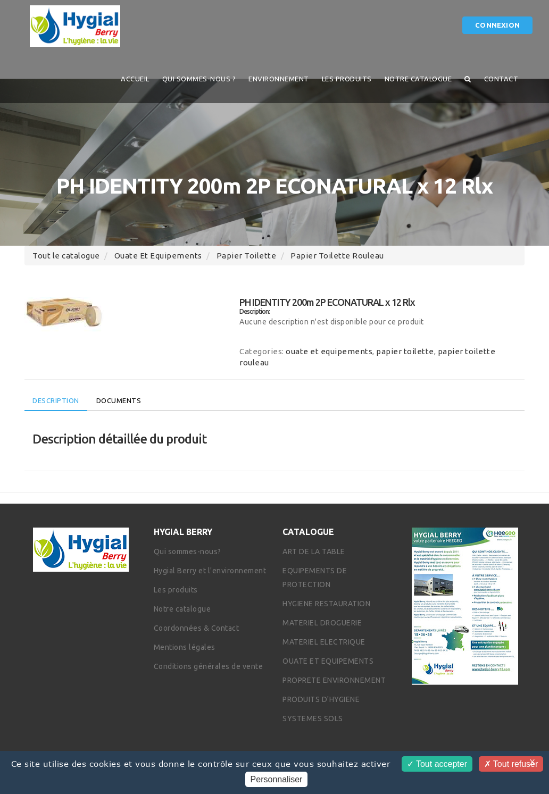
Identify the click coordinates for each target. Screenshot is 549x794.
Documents (119, 400)
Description (55, 400)
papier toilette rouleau (337, 255)
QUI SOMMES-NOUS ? (199, 78)
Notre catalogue (418, 78)
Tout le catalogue (66, 255)
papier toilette (247, 255)
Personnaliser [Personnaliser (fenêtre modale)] (277, 779)
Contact (501, 78)
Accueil (135, 78)
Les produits (347, 78)
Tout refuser (511, 763)
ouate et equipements (158, 255)
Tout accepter (437, 763)
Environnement (278, 78)
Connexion (497, 25)
